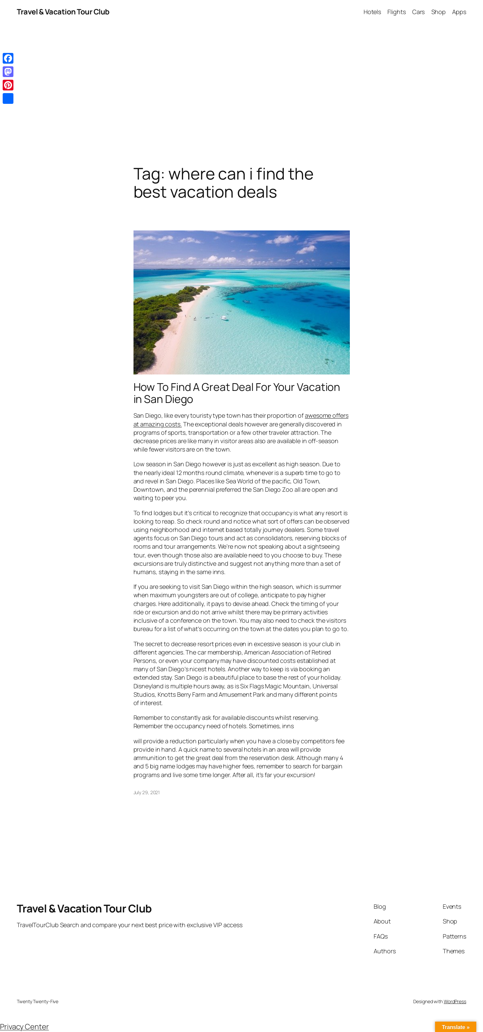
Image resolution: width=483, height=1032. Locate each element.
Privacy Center (24, 1027)
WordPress (455, 1001)
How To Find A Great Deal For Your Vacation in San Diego (236, 393)
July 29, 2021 (146, 792)
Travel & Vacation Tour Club (63, 12)
